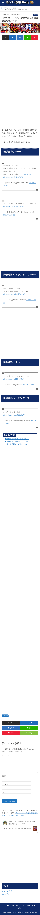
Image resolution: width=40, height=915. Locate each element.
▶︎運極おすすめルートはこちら (17, 441)
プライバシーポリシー (28, 905)
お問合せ (20, 908)
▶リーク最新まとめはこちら (16, 444)
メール (5, 784)
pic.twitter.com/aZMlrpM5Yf (13, 379)
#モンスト (28, 174)
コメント (6, 756)
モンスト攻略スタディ (18, 912)
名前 (4, 776)
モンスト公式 (7, 891)
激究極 (6, 716)
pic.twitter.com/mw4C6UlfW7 (14, 415)
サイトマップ (15, 905)
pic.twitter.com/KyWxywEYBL (14, 206)
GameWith (6, 894)
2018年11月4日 (9, 215)
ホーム (7, 905)
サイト (4, 792)
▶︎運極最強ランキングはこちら (17, 439)
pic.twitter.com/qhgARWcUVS (14, 294)
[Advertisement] (20, 62)
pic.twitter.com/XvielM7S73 (13, 177)
